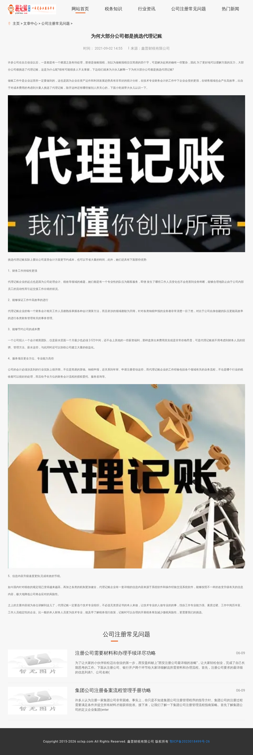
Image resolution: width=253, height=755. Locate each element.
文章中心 (30, 23)
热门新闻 (230, 8)
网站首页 (80, 8)
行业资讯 (146, 8)
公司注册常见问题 (188, 8)
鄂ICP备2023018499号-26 (190, 741)
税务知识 (113, 8)
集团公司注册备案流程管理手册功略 (113, 690)
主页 (16, 23)
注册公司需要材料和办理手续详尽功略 (115, 653)
